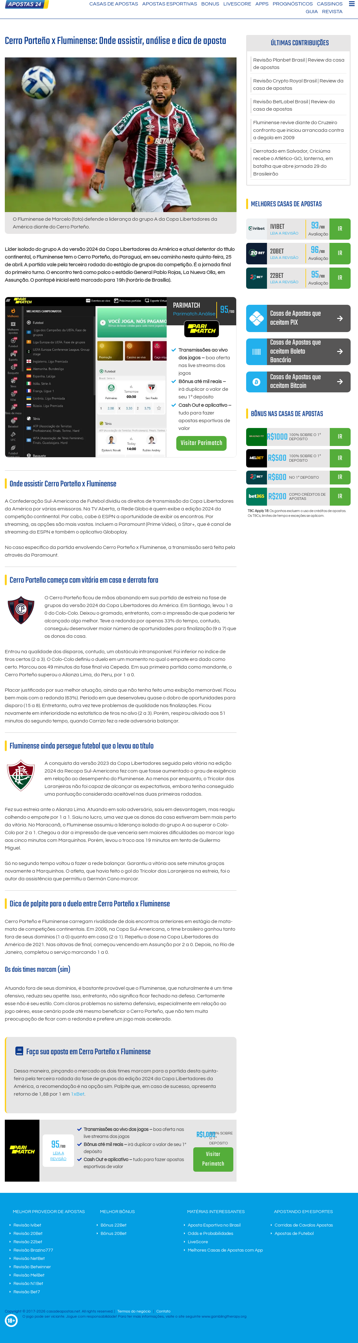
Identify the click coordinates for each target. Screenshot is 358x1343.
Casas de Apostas (113, 3)
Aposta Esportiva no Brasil (214, 1225)
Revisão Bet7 (26, 1292)
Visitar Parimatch (201, 443)
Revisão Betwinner (32, 1267)
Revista (332, 11)
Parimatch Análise (194, 313)
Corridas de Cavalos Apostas (304, 1225)
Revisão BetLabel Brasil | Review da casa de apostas (294, 106)
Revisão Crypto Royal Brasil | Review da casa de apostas (298, 85)
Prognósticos (293, 3)
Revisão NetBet (29, 1258)
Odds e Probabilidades (210, 1233)
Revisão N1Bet (28, 1283)
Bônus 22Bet (114, 1225)
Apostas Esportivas (169, 3)
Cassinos (330, 3)
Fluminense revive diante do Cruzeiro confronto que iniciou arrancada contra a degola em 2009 (298, 131)
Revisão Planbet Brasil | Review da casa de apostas (299, 64)
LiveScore (237, 3)
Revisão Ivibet (27, 1225)
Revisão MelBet (29, 1275)
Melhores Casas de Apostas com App (225, 1250)
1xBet (77, 1094)
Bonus (210, 3)
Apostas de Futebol (294, 1233)
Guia (312, 11)
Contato (163, 1311)
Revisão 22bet (27, 1242)
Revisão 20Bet (28, 1233)
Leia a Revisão (284, 235)
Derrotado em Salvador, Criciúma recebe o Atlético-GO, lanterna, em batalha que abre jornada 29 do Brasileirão (293, 164)
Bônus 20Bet (114, 1233)
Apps (262, 3)
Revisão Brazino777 (33, 1250)
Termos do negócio (134, 1311)
